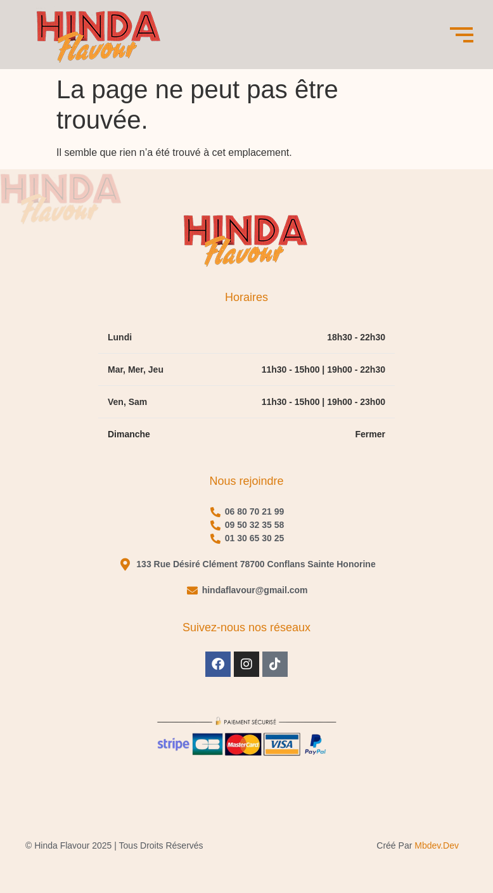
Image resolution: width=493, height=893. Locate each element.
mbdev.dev (436, 845)
